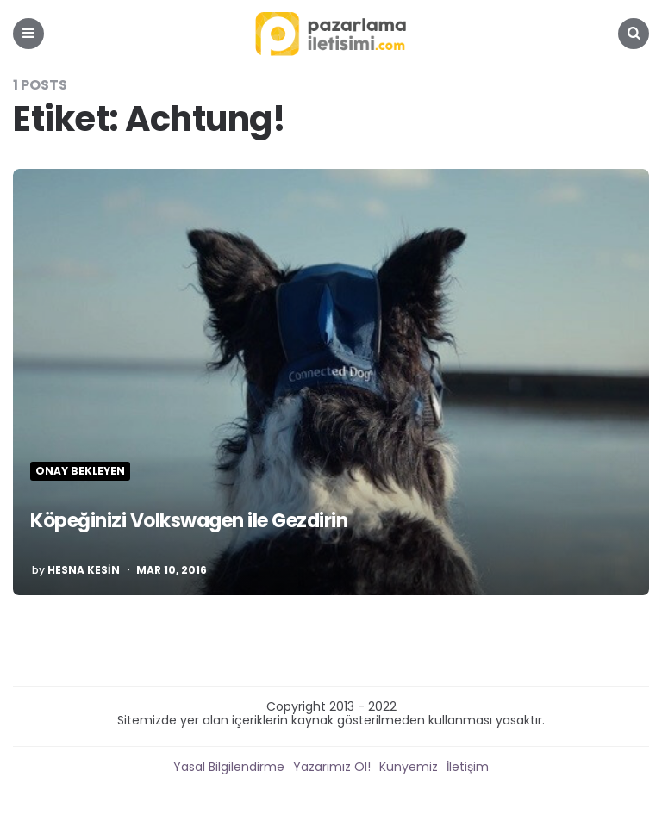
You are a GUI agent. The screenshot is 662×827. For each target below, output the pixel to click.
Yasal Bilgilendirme (228, 766)
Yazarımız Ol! (332, 766)
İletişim (468, 766)
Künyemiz (408, 766)
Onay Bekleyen (80, 471)
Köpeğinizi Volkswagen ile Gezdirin (188, 520)
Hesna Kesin (83, 570)
